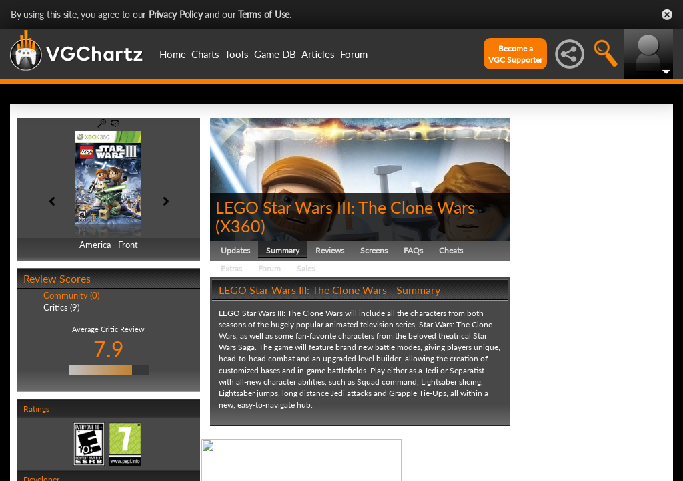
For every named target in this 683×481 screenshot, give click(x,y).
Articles (318, 54)
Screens (374, 250)
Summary (282, 250)
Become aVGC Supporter (515, 54)
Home (172, 54)
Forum (354, 54)
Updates (235, 250)
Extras (231, 268)
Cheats (451, 250)
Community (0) (71, 295)
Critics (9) (61, 307)
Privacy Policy (176, 14)
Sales (306, 268)
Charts (205, 54)
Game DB (275, 54)
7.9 (108, 349)
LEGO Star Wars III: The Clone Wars (345, 207)
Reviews (329, 250)
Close (667, 14)
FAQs (413, 250)
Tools (237, 54)
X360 (240, 226)
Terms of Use (263, 14)
